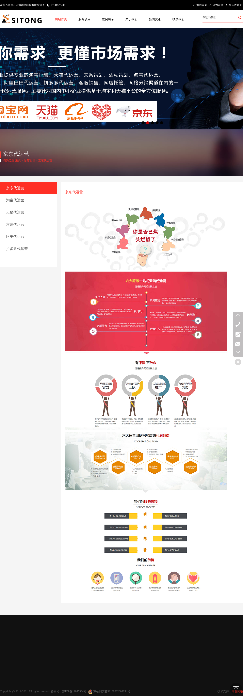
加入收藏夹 (235, 4)
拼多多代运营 (17, 249)
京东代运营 (45, 160)
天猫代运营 (15, 212)
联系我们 (178, 19)
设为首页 (218, 4)
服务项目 (84, 19)
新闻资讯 (155, 19)
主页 (18, 160)
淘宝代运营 (15, 200)
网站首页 (61, 19)
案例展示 (108, 19)
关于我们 (131, 19)
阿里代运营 (15, 237)
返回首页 (201, 4)
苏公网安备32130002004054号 (111, 691)
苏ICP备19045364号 (74, 691)
